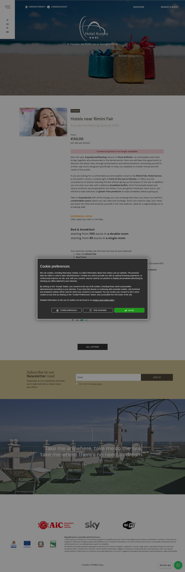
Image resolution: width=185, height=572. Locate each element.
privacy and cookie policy (103, 300)
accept (129, 310)
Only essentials (97, 310)
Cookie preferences (66, 310)
